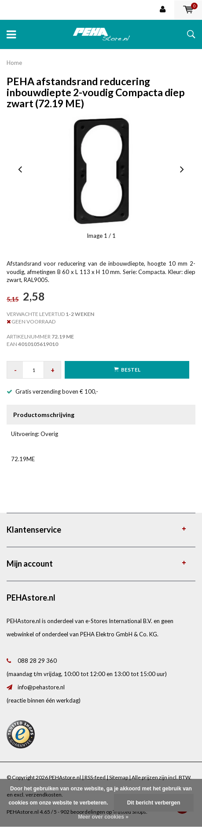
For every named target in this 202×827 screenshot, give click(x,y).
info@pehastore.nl (41, 687)
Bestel (127, 369)
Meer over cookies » (103, 817)
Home (14, 62)
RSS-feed (95, 777)
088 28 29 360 (37, 660)
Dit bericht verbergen (153, 803)
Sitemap (118, 777)
